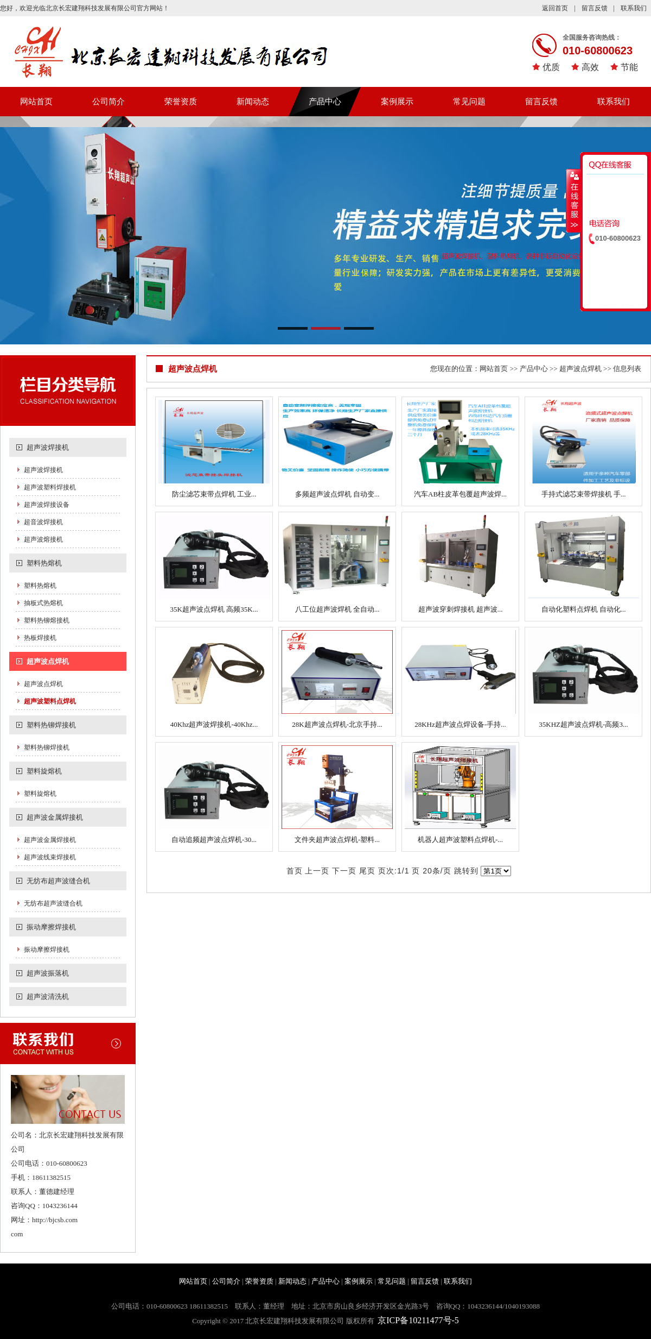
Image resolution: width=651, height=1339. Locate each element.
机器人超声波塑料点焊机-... (460, 839)
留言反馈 (595, 8)
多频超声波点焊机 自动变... (337, 494)
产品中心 (325, 101)
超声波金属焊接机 (55, 817)
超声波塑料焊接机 (50, 487)
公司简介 (108, 101)
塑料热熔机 (44, 563)
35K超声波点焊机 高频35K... (214, 609)
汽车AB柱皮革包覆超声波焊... (460, 494)
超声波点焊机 (48, 661)
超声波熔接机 (43, 539)
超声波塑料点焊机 (50, 701)
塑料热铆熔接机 (46, 620)
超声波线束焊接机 (50, 857)
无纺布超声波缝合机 (58, 881)
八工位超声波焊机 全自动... (337, 609)
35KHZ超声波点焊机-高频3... (583, 724)
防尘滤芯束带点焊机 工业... (214, 494)
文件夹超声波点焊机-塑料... (337, 839)
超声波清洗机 (48, 996)
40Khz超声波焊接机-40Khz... (214, 724)
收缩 (573, 200)
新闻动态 (253, 101)
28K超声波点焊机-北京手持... (337, 724)
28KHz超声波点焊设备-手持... (460, 724)
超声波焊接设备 (46, 504)
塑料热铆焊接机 (51, 725)
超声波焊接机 (48, 447)
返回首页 (555, 8)
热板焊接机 (40, 638)
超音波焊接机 (43, 522)
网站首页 (36, 101)
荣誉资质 (180, 101)
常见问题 (469, 101)
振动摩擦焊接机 (51, 927)
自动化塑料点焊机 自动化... (583, 609)
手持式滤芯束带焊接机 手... (583, 494)
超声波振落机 (48, 973)
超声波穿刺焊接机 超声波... (460, 609)
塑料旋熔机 (44, 771)
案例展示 (397, 101)
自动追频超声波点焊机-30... (214, 839)
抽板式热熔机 (43, 603)
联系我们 (634, 8)
